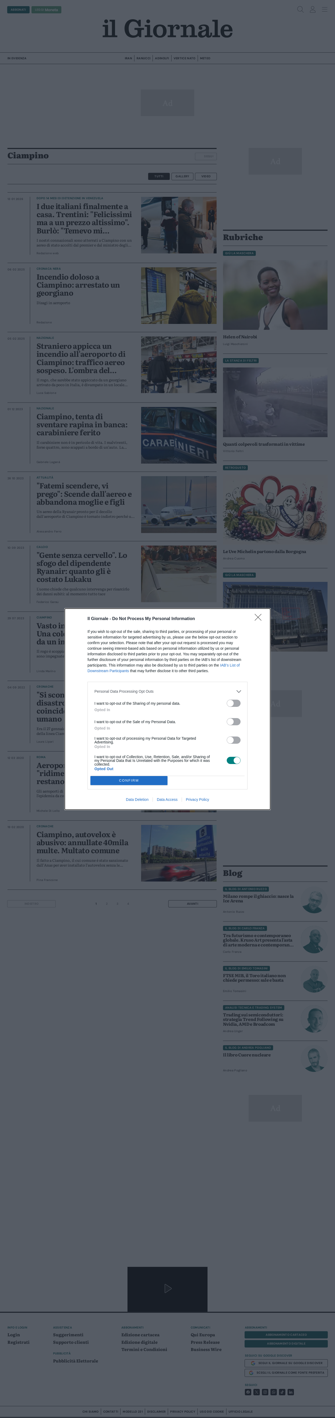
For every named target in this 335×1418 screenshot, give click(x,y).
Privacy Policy (197, 799)
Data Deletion (137, 799)
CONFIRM (129, 780)
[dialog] (167, 709)
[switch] (234, 703)
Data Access (167, 799)
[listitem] (167, 691)
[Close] (260, 619)
